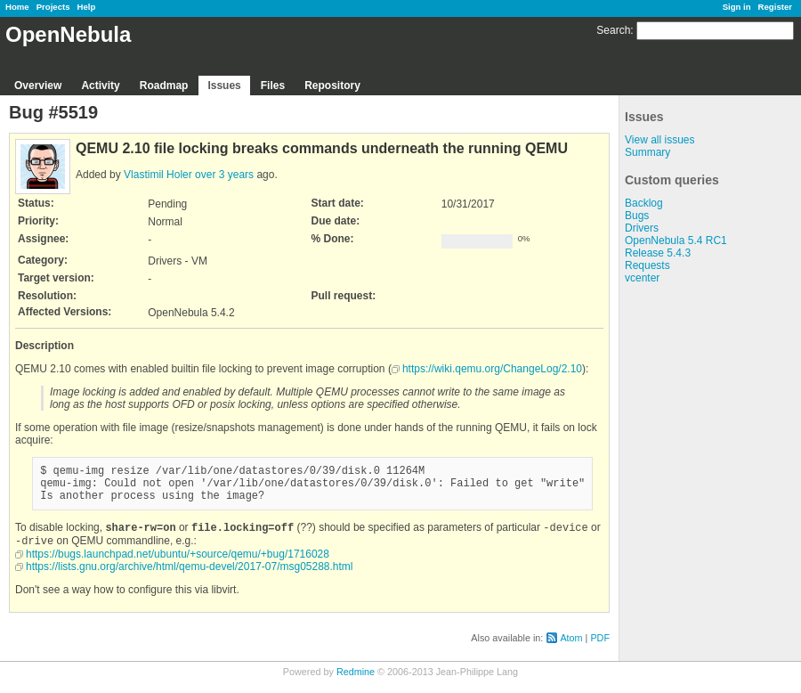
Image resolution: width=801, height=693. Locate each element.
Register (775, 7)
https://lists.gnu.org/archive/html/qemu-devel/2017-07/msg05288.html (189, 578)
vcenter (642, 278)
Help (86, 7)
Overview (37, 85)
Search (613, 30)
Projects (53, 7)
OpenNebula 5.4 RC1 (676, 240)
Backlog (644, 203)
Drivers (642, 228)
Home (17, 7)
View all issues (659, 140)
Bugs (637, 215)
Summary (647, 152)
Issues (223, 85)
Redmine (355, 683)
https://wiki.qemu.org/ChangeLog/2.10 (492, 369)
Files (273, 85)
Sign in (737, 7)
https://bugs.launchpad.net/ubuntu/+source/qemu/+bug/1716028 (177, 565)
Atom (571, 649)
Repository (332, 85)
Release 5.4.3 (658, 253)
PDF (600, 649)
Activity (100, 85)
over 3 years (224, 174)
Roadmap (164, 85)
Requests (647, 265)
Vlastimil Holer (158, 174)
